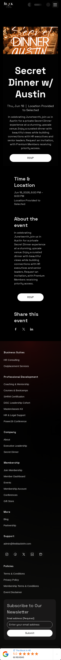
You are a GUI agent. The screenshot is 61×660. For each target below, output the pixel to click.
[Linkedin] (32, 554)
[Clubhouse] (40, 554)
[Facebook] (15, 554)
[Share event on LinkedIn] (31, 329)
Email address (20, 618)
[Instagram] (7, 554)
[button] (48, 5)
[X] (23, 554)
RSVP (30, 158)
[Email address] (28, 624)
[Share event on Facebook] (15, 329)
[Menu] (55, 4)
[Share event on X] (23, 329)
